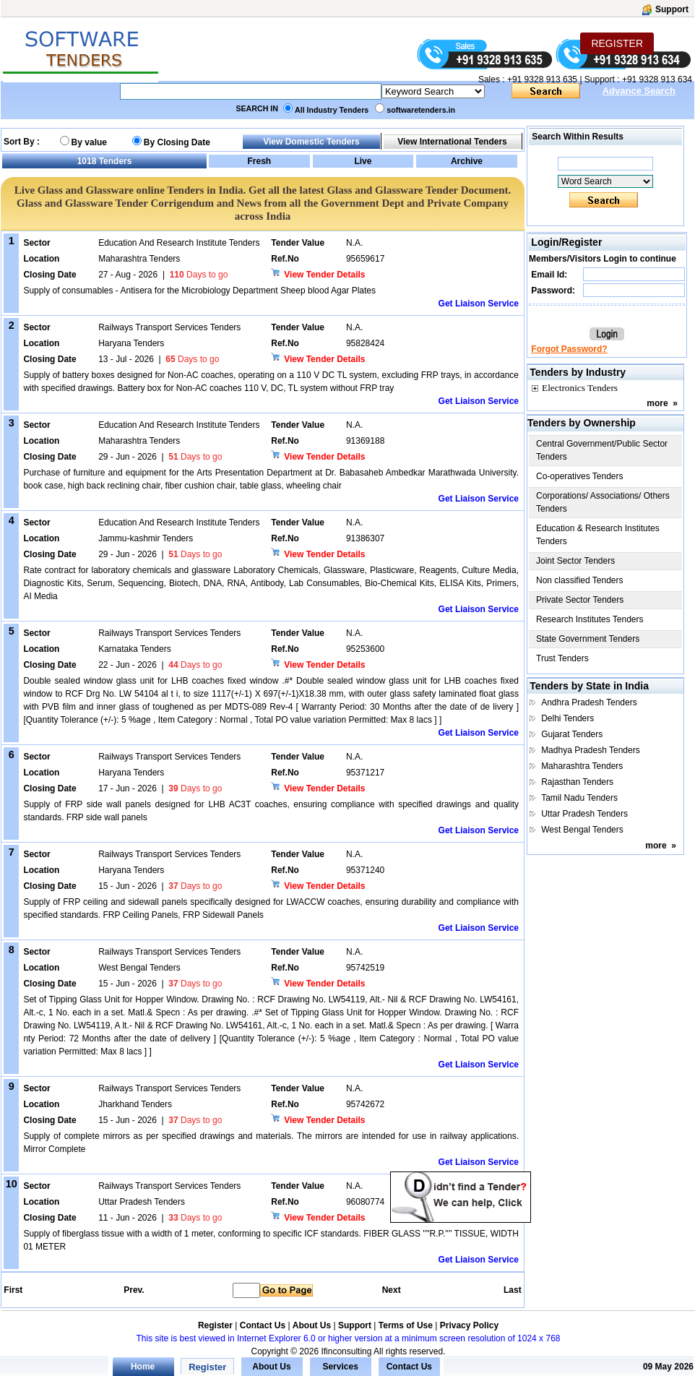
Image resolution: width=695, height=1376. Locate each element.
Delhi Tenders (567, 718)
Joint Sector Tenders (575, 561)
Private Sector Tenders (579, 600)
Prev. (134, 1290)
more (657, 403)
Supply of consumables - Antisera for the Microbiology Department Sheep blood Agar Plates (199, 290)
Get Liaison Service (479, 303)
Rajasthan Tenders (577, 782)
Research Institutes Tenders (590, 619)
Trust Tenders (562, 658)
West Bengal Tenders (582, 830)
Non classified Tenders (579, 580)
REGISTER (617, 43)
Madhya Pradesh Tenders (590, 750)
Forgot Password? (569, 349)
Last (513, 1290)
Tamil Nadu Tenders (579, 798)
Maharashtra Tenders (582, 766)
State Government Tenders (587, 639)
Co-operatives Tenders (579, 476)
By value (89, 142)
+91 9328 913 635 (541, 79)
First (12, 1290)
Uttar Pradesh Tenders (584, 814)
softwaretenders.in (421, 110)
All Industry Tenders (331, 110)
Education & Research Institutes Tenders (598, 534)
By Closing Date (177, 142)
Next (391, 1290)
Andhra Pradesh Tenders (589, 702)
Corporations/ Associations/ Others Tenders (603, 502)
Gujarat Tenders (572, 734)
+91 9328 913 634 (657, 79)
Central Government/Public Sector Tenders (602, 450)
